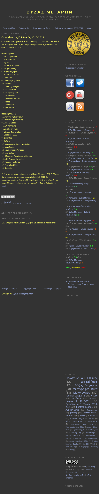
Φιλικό (94, 395)
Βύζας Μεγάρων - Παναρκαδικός (82, 234)
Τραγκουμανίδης (91, 438)
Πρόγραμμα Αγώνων (42, 28)
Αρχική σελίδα (9, 28)
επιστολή (71, 450)
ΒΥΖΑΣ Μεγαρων (49, 12)
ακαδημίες (94, 447)
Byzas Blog (72, 466)
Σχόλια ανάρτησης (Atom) (23, 294)
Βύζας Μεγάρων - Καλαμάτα (79, 130)
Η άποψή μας (75, 433)
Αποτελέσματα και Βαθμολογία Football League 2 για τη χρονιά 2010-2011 (80, 284)
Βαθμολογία (24, 28)
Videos (82, 416)
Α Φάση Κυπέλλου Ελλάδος (78, 441)
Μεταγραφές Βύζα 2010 (82, 424)
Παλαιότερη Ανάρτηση (52, 289)
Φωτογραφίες (83, 447)
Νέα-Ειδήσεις (89, 381)
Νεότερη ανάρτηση (9, 289)
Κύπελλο (94, 416)
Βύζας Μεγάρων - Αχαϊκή (79, 170)
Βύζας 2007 (85, 444)
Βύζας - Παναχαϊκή (74, 421)
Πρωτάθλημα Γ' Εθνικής (22, 204)
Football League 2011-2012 (82, 418)
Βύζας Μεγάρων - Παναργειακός (82, 201)
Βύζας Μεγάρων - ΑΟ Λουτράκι (80, 158)
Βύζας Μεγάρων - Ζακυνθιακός (81, 249)
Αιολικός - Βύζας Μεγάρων (80, 220)
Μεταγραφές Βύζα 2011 (75, 427)
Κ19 (93, 444)
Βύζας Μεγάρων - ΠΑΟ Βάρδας (82, 192)
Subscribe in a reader (75, 68)
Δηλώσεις (76, 398)
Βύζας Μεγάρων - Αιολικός (79, 153)
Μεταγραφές (81, 392)
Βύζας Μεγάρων (86, 385)
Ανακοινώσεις (72, 410)
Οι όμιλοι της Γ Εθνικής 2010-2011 (22, 37)
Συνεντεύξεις (92, 410)
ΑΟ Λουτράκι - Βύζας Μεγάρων (81, 229)
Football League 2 (75, 395)
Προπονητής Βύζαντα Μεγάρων (85, 430)
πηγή (3, 186)
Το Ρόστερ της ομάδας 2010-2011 (69, 28)
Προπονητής (92, 421)
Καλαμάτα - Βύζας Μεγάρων (80, 198)
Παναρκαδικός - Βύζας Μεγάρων (82, 161)
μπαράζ (73, 413)
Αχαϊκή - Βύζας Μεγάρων (79, 246)
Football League (84, 407)
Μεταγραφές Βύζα (85, 389)
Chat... (90, 28)
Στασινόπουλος (71, 447)
